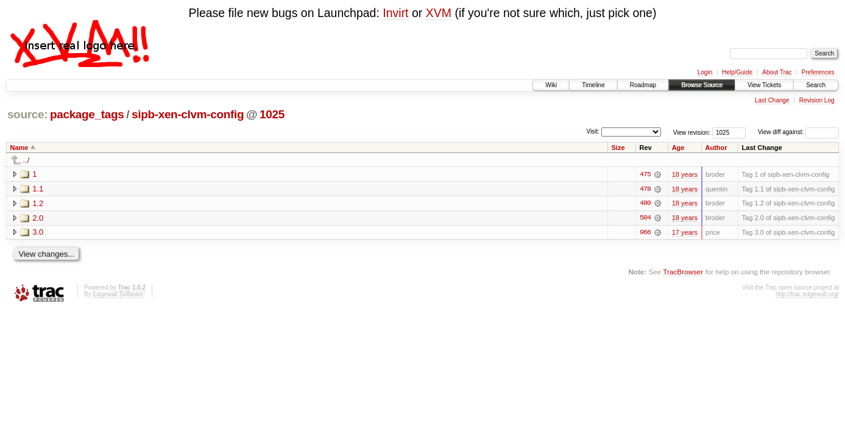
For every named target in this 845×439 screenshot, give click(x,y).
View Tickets (764, 85)
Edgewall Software (118, 294)
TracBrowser (683, 272)
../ (26, 160)
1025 (272, 114)
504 (645, 218)
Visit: (592, 131)
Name (19, 147)
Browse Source (702, 85)
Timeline (593, 85)
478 (645, 189)
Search (816, 85)
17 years (685, 233)
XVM (438, 13)
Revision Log (817, 100)
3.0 (37, 232)
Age (678, 147)
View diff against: (798, 132)
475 (645, 174)
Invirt (395, 13)
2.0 (37, 218)
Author (716, 147)
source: (27, 114)
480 (645, 204)
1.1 (37, 188)
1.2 (37, 203)
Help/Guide (737, 72)
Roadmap (643, 85)
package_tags (87, 114)
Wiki (551, 85)
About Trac (776, 72)
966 (645, 233)
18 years (685, 174)
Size (618, 147)
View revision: (692, 132)
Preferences (818, 72)
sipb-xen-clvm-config (188, 114)
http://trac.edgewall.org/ (807, 294)
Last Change (772, 100)
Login (705, 72)
